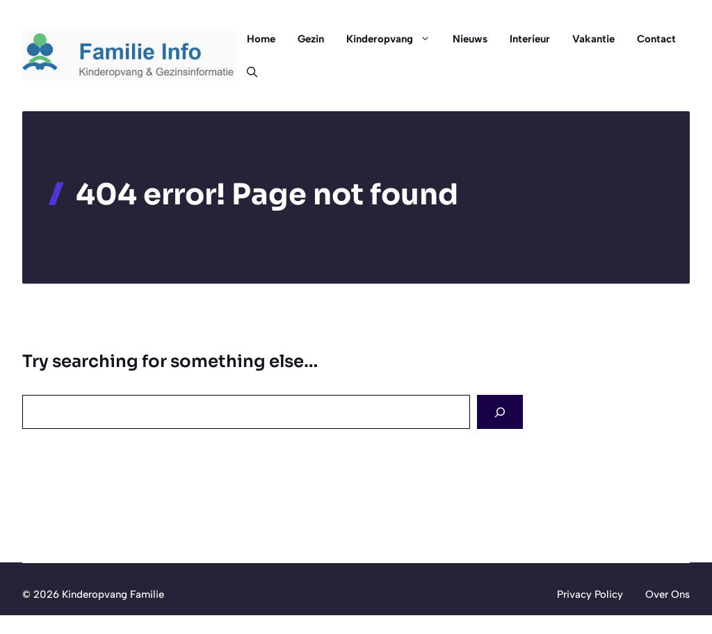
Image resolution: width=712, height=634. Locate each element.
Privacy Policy (590, 594)
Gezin (311, 39)
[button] (246, 72)
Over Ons (667, 594)
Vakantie (593, 39)
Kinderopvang (394, 39)
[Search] (500, 412)
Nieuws (470, 39)
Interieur (530, 39)
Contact (656, 39)
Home (261, 39)
